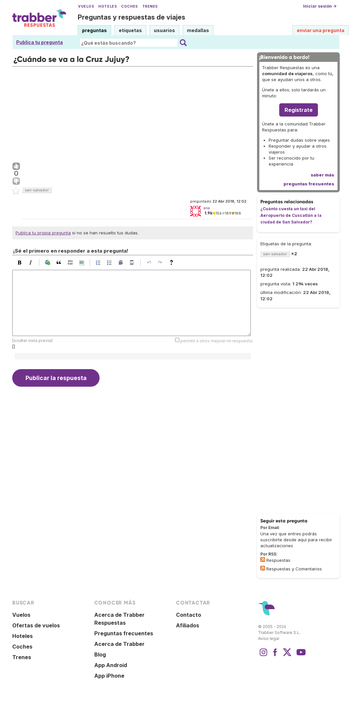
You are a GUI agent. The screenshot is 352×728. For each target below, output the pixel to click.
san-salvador (37, 190)
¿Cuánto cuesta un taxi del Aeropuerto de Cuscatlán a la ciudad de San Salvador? (291, 215)
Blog (100, 654)
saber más (322, 174)
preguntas (94, 30)
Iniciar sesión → (319, 6)
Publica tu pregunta (39, 42)
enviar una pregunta (320, 30)
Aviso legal (268, 638)
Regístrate (299, 110)
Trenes (150, 6)
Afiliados (187, 625)
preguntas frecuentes (309, 183)
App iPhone (109, 675)
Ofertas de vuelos (36, 625)
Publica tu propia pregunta (43, 232)
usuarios (164, 30)
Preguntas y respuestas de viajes (131, 17)
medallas (198, 30)
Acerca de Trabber (119, 644)
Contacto (188, 614)
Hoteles (107, 6)
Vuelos (86, 6)
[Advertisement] (132, 113)
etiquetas (130, 30)
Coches (129, 6)
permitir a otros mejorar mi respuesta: (216, 340)
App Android (110, 665)
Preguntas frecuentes (123, 633)
